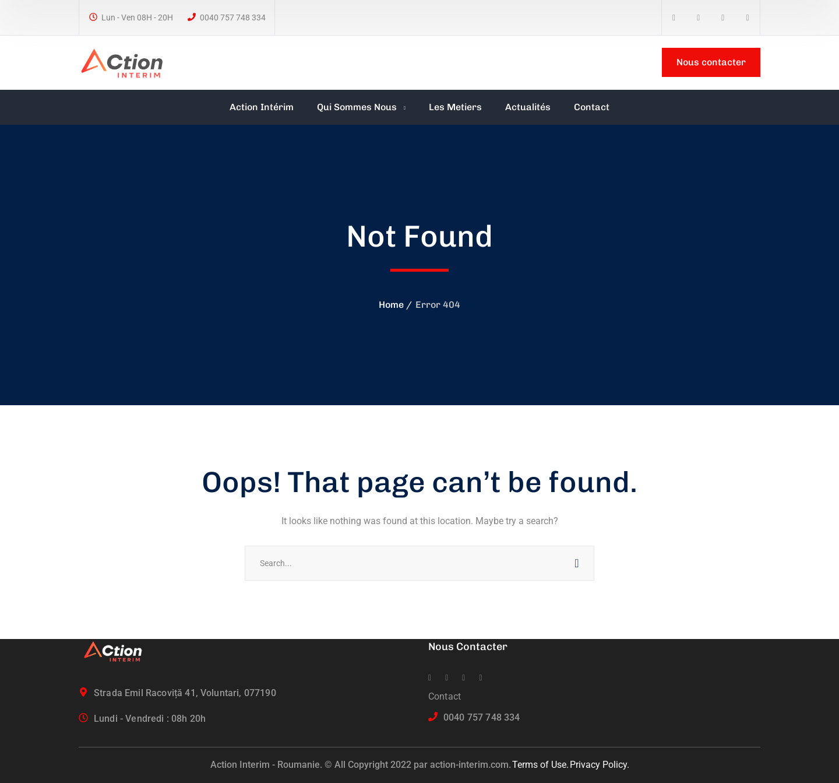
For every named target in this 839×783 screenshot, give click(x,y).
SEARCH (576, 563)
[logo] (127, 61)
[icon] (673, 17)
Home (391, 304)
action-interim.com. (470, 764)
